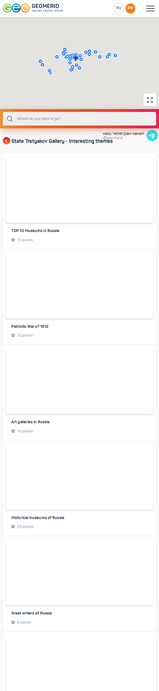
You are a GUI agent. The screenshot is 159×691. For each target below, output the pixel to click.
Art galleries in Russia (30, 433)
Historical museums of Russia (37, 528)
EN (130, 8)
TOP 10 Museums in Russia (35, 242)
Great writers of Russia (31, 624)
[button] (42, 70)
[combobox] (79, 130)
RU (118, 8)
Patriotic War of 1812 (29, 338)
